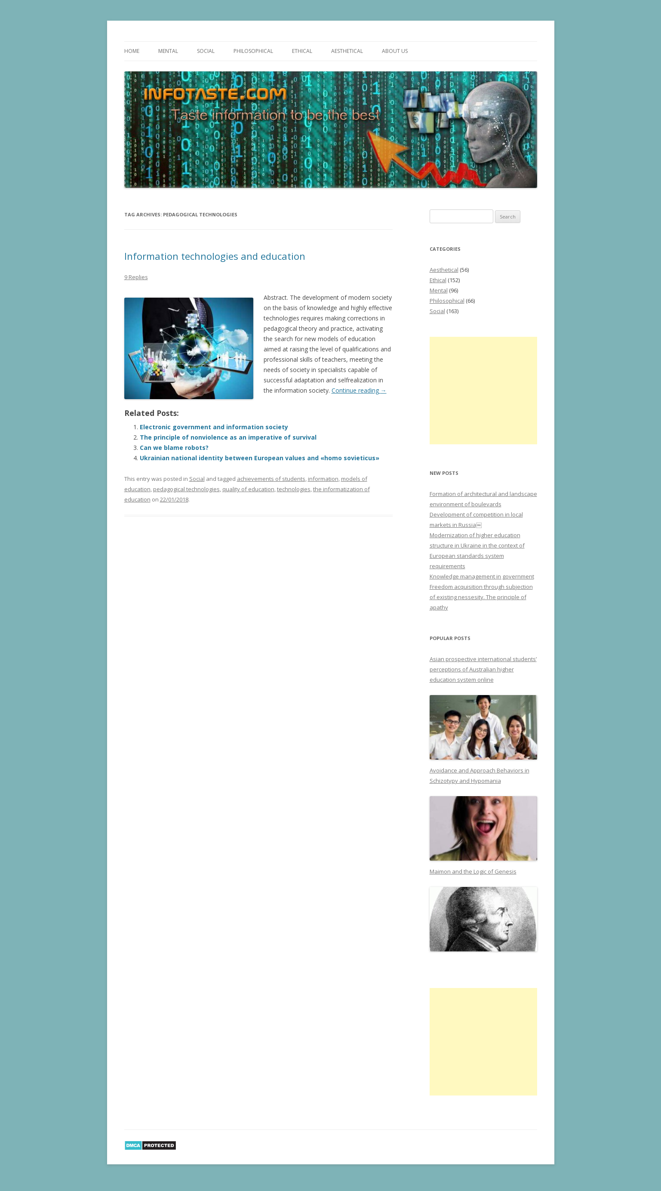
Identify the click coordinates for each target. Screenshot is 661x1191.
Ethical (302, 51)
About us (395, 51)
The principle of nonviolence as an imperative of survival (228, 437)
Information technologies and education (214, 255)
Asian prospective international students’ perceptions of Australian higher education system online (483, 669)
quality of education (248, 489)
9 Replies (136, 277)
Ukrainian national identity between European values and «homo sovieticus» (259, 458)
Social (206, 51)
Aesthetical (347, 51)
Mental (168, 51)
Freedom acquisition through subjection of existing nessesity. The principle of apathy (481, 597)
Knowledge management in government (482, 576)
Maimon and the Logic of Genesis (473, 871)
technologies (294, 489)
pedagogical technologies (186, 489)
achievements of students (271, 479)
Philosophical (253, 51)
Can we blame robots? (174, 447)
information (323, 479)
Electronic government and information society (214, 427)
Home (131, 51)
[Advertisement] (483, 390)
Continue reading (359, 390)
